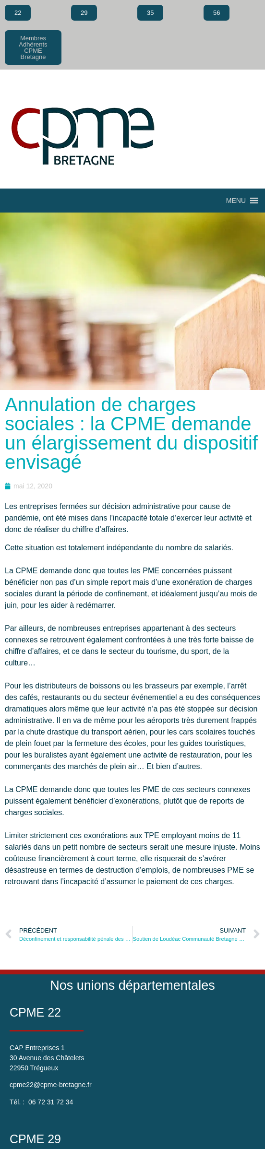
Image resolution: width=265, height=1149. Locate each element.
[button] (236, 200)
